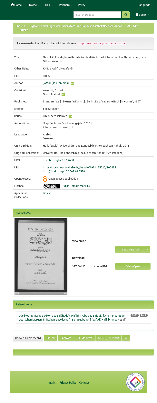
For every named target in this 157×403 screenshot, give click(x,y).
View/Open (133, 266)
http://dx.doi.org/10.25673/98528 (64, 171)
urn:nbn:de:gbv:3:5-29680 (58, 160)
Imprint (52, 382)
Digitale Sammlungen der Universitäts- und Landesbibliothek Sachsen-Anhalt (76, 26)
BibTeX (50, 338)
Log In (142, 14)
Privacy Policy (67, 382)
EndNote (66, 338)
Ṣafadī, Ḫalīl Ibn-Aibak (56, 83)
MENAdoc (133, 26)
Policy (83, 4)
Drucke (23, 30)
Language (145, 4)
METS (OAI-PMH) (108, 338)
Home (16, 4)
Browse (33, 4)
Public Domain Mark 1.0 (76, 185)
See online (130, 249)
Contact (84, 382)
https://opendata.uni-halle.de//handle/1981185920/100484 (79, 167)
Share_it (20, 26)
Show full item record (28, 338)
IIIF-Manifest (84, 338)
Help (49, 4)
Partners (65, 4)
